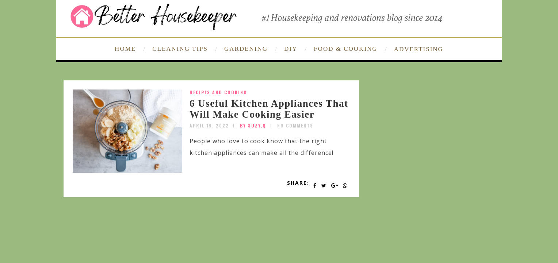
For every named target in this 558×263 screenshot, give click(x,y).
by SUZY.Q (253, 125)
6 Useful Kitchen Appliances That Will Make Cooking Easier (269, 109)
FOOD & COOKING (345, 48)
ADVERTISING (418, 49)
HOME (125, 48)
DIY (290, 48)
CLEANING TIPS (180, 48)
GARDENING (246, 48)
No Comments (295, 125)
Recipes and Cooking (218, 92)
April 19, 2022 (209, 125)
